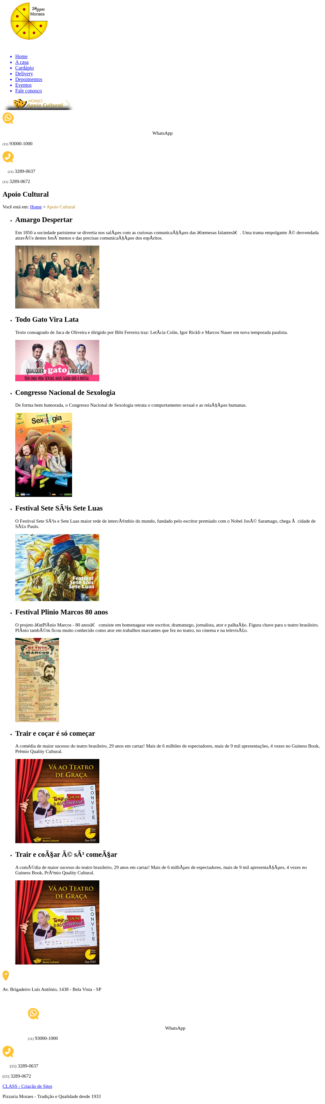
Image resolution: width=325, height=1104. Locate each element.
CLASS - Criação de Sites (27, 1086)
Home (36, 206)
